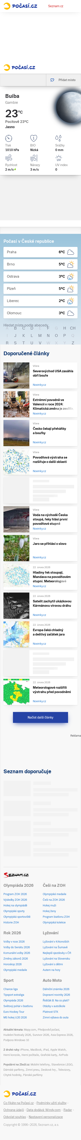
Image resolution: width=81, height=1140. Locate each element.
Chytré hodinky (12, 1075)
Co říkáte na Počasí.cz (18, 1103)
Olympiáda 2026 (13, 1000)
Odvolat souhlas (14, 1117)
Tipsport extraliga (13, 994)
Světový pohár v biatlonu (18, 1006)
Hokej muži (49, 905)
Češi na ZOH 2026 (54, 899)
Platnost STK (50, 1011)
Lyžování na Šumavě (55, 947)
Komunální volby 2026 (16, 953)
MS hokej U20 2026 (15, 1017)
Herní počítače (30, 1055)
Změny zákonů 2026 (15, 958)
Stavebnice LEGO (61, 1064)
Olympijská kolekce (54, 922)
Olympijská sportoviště (16, 916)
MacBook (35, 1049)
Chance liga (10, 989)
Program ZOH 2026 (15, 894)
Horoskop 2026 (12, 964)
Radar (68, 1110)
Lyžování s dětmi (53, 964)
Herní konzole (11, 1055)
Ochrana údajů (13, 1110)
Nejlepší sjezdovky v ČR (57, 953)
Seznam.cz (55, 6)
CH (73, 328)
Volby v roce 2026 (14, 941)
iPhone (24, 1049)
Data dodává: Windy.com (44, 1110)
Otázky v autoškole (54, 1006)
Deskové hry (48, 1069)
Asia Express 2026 (62, 1034)
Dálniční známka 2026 (56, 989)
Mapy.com (30, 1029)
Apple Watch (58, 1049)
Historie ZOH (11, 922)
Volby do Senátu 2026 (16, 947)
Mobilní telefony (40, 1064)
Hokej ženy (49, 911)
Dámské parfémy (13, 1069)
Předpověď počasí (48, 1029)
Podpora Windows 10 (16, 1040)
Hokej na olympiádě (15, 905)
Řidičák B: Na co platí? (56, 1000)
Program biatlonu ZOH (56, 916)
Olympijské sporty (14, 911)
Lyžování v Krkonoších (56, 941)
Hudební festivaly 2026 (17, 1034)
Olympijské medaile (54, 894)
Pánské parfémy (33, 1075)
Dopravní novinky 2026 (56, 994)
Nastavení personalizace (46, 1117)
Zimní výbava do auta (55, 1017)
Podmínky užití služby (52, 1103)
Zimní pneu (32, 1069)
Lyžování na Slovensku (56, 958)
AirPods (63, 1055)
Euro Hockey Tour (13, 1011)
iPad (46, 1049)
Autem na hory (51, 970)
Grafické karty (49, 1055)
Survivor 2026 (41, 1034)
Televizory (64, 1069)
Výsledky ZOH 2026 (15, 899)
